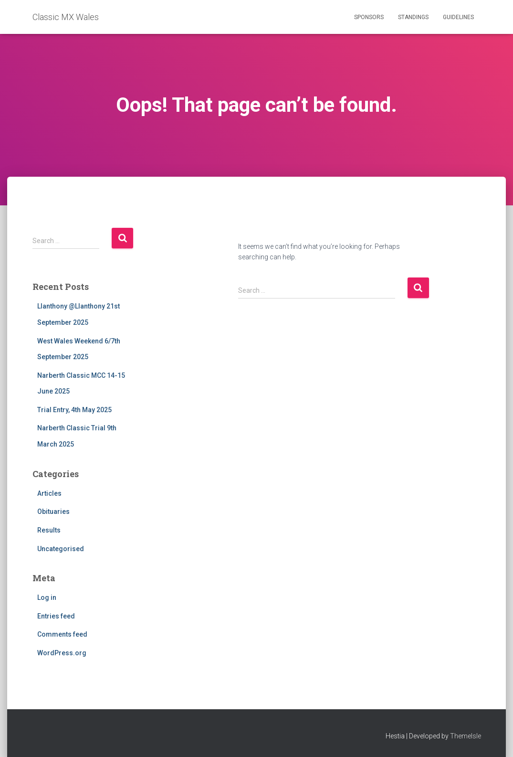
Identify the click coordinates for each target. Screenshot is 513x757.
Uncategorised (60, 549)
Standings (413, 17)
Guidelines (458, 17)
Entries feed (56, 616)
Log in (46, 597)
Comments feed (62, 634)
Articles (49, 493)
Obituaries (53, 511)
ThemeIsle (465, 736)
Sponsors (369, 17)
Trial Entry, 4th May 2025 (74, 410)
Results (49, 530)
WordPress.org (61, 653)
